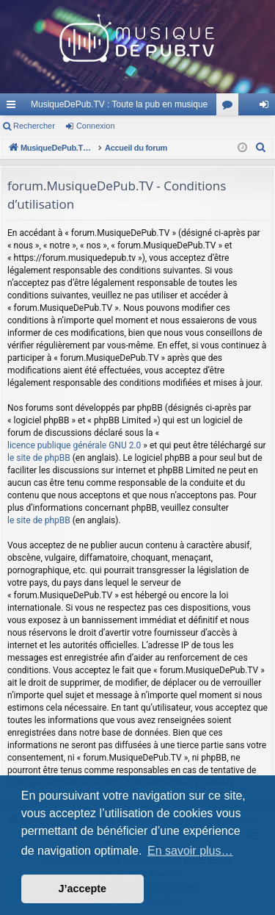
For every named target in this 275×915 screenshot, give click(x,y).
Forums (230, 107)
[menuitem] (261, 148)
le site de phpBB (38, 458)
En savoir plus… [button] (190, 850)
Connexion (95, 125)
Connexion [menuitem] (267, 107)
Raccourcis (14, 107)
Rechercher (34, 125)
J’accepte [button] (83, 888)
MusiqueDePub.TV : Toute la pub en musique (119, 104)
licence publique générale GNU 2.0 (74, 445)
